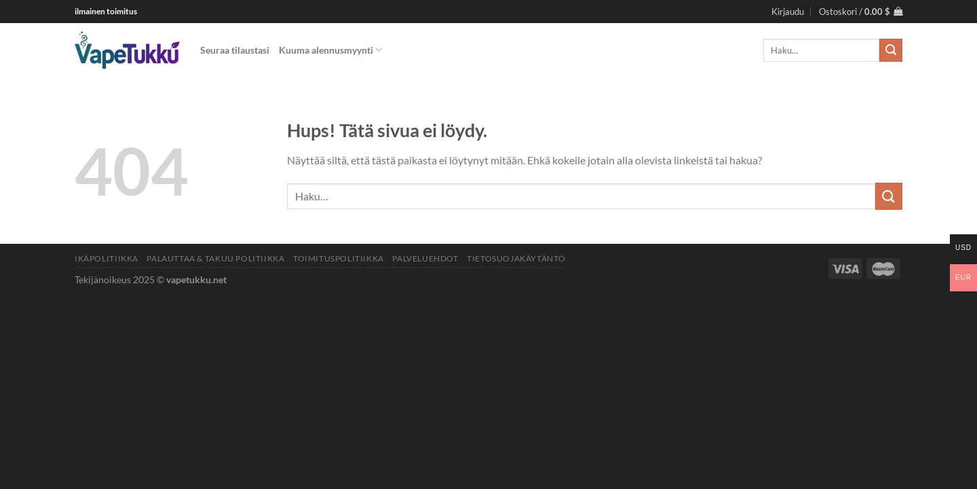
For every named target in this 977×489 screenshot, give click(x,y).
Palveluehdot (425, 258)
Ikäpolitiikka (106, 258)
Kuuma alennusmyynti (330, 49)
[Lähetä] (890, 50)
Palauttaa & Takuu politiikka (215, 258)
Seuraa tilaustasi (234, 50)
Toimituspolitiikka (338, 258)
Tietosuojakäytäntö (516, 258)
